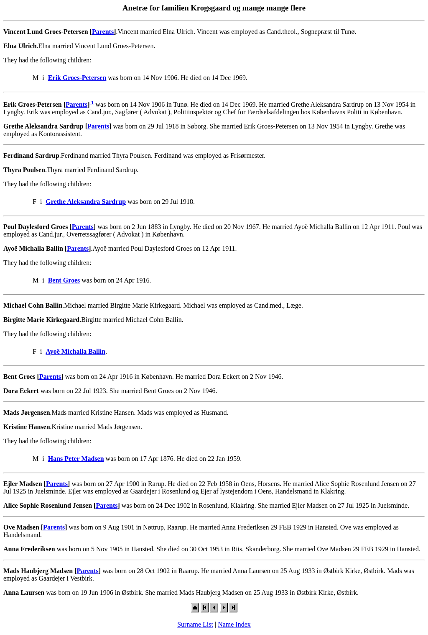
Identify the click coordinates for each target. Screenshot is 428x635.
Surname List (195, 624)
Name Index (234, 624)
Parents (103, 31)
